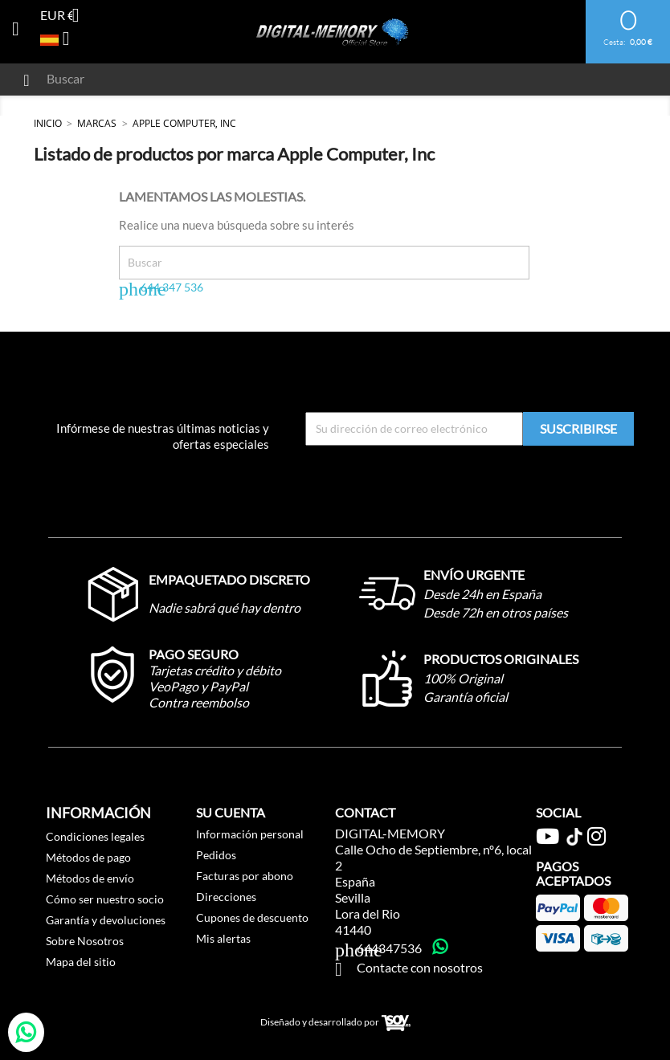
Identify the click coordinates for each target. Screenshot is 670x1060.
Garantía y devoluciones (105, 920)
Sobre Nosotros (85, 941)
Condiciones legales (95, 836)
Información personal (250, 834)
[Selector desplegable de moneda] (66, 16)
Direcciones (226, 896)
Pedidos (216, 855)
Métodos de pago (88, 857)
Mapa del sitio (81, 961)
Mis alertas (223, 938)
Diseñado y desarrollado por (335, 1023)
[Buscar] (268, 79)
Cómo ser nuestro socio (105, 899)
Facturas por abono (244, 876)
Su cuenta (230, 812)
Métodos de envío (90, 878)
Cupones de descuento (252, 917)
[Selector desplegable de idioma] (61, 40)
